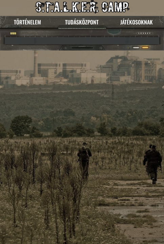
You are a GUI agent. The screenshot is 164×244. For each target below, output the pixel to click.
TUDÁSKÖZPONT (82, 22)
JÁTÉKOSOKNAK (136, 22)
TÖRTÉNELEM (27, 22)
